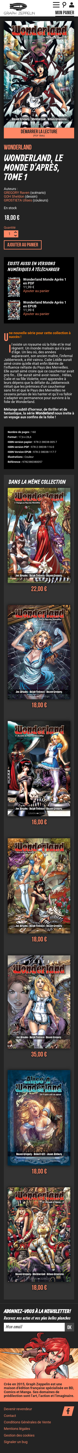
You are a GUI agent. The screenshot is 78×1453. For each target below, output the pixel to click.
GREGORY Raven (16, 193)
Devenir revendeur (18, 1410)
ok (69, 1328)
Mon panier (64, 13)
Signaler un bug (16, 1442)
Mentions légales (17, 1429)
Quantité (9, 228)
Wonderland (18, 147)
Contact (10, 1416)
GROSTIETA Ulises (18, 201)
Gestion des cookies (19, 1436)
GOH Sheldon (14, 197)
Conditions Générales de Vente (27, 1423)
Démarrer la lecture (39, 133)
